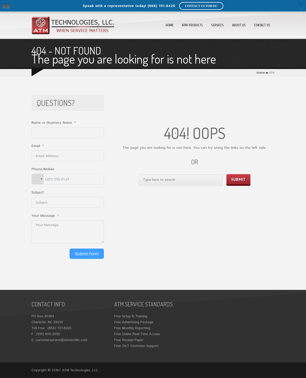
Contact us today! (201, 6)
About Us (239, 25)
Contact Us (262, 25)
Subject (38, 192)
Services (217, 25)
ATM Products (192, 25)
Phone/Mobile (43, 169)
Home (170, 25)
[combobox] (38, 179)
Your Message (43, 215)
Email (36, 146)
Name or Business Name (52, 122)
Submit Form (87, 254)
